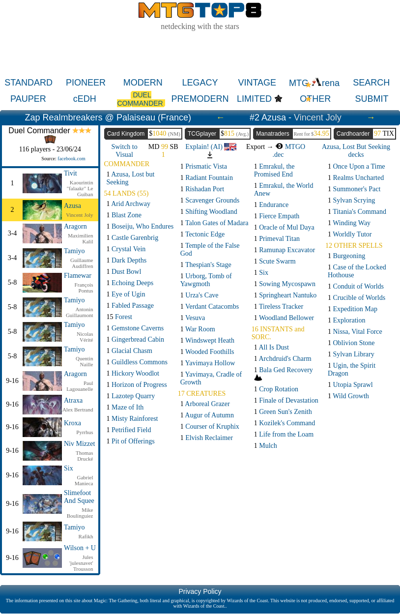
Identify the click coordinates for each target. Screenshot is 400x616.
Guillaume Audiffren (81, 263)
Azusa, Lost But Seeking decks (356, 150)
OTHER (315, 99)
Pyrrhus (84, 432)
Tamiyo (74, 251)
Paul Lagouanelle (79, 386)
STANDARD (28, 83)
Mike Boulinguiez (80, 513)
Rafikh (86, 536)
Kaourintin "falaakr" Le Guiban (80, 188)
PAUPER (28, 99)
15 (120, 317)
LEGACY (200, 83)
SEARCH (371, 83)
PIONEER (86, 83)
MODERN (143, 83)
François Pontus (84, 287)
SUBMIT (372, 99)
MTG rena (314, 83)
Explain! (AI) (210, 146)
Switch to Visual (124, 150)
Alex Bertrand (77, 409)
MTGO (290, 146)
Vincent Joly (318, 117)
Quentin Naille (84, 361)
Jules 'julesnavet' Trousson (81, 563)
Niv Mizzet (79, 443)
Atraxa (73, 400)
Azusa (72, 205)
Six (68, 468)
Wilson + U (80, 548)
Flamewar (77, 275)
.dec (278, 154)
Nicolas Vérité (85, 337)
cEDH (84, 99)
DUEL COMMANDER (141, 99)
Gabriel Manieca (84, 480)
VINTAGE (257, 83)
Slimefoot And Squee (79, 496)
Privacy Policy (199, 591)
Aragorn (75, 226)
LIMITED (254, 99)
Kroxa (72, 423)
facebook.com (71, 158)
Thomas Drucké (84, 456)
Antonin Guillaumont (79, 312)
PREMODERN (200, 99)
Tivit (70, 173)
